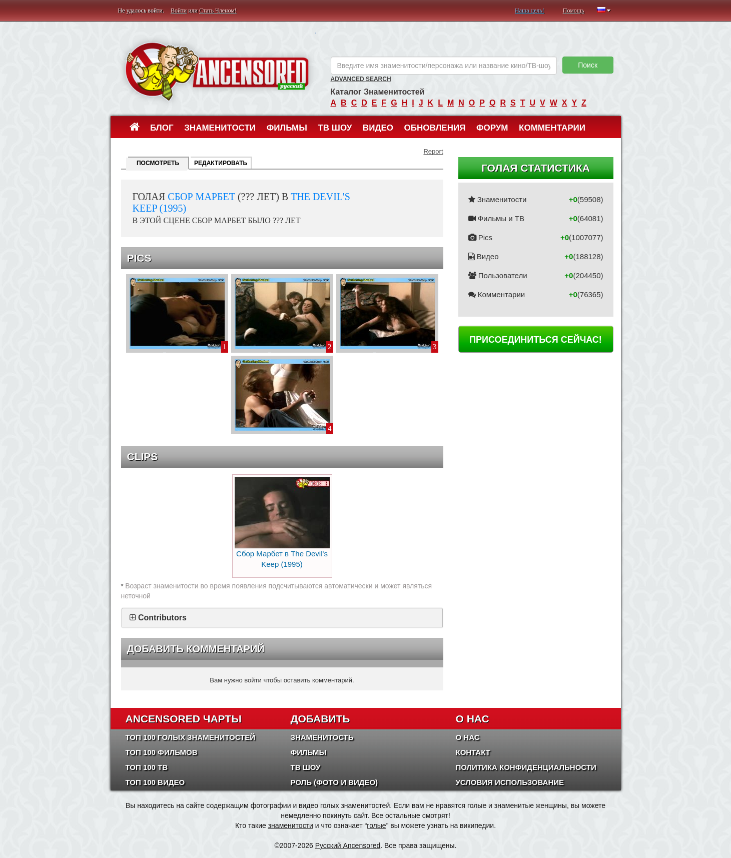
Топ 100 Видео (155, 782)
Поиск (587, 65)
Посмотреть (158, 163)
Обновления (435, 128)
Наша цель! (529, 10)
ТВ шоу (335, 128)
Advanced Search (361, 79)
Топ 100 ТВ (147, 767)
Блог (162, 128)
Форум (492, 128)
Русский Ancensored (348, 845)
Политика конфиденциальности (526, 767)
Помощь (573, 10)
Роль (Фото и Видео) (334, 782)
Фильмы (287, 128)
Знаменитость (322, 737)
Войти (179, 10)
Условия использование (510, 782)
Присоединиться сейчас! (535, 340)
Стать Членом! (218, 10)
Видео (378, 128)
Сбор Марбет (201, 196)
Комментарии (552, 128)
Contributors (162, 617)
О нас (468, 737)
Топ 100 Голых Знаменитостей (191, 737)
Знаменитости (220, 128)
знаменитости (290, 825)
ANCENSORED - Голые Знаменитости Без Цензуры (217, 71)
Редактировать (220, 163)
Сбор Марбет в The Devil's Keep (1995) (282, 522)
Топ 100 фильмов (162, 752)
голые (376, 825)
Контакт (473, 752)
